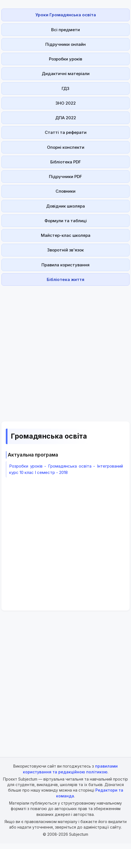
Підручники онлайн (65, 44)
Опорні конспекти (65, 147)
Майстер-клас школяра (65, 235)
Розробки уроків (65, 59)
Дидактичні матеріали (66, 73)
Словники (65, 191)
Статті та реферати (66, 132)
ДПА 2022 (65, 117)
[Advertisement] (64, 350)
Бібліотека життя (65, 279)
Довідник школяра (65, 206)
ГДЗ (65, 88)
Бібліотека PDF (65, 162)
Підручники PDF (65, 176)
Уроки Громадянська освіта (65, 14)
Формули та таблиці (65, 220)
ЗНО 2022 (66, 103)
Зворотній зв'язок (65, 250)
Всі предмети (65, 29)
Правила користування (65, 264)
